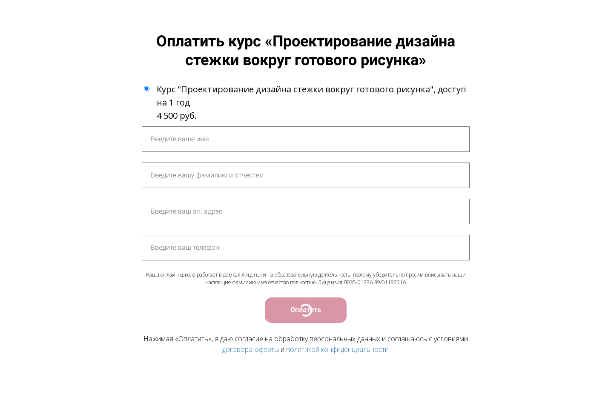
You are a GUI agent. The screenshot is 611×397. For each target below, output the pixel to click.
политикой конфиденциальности (337, 349)
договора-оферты (250, 349)
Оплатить (305, 310)
